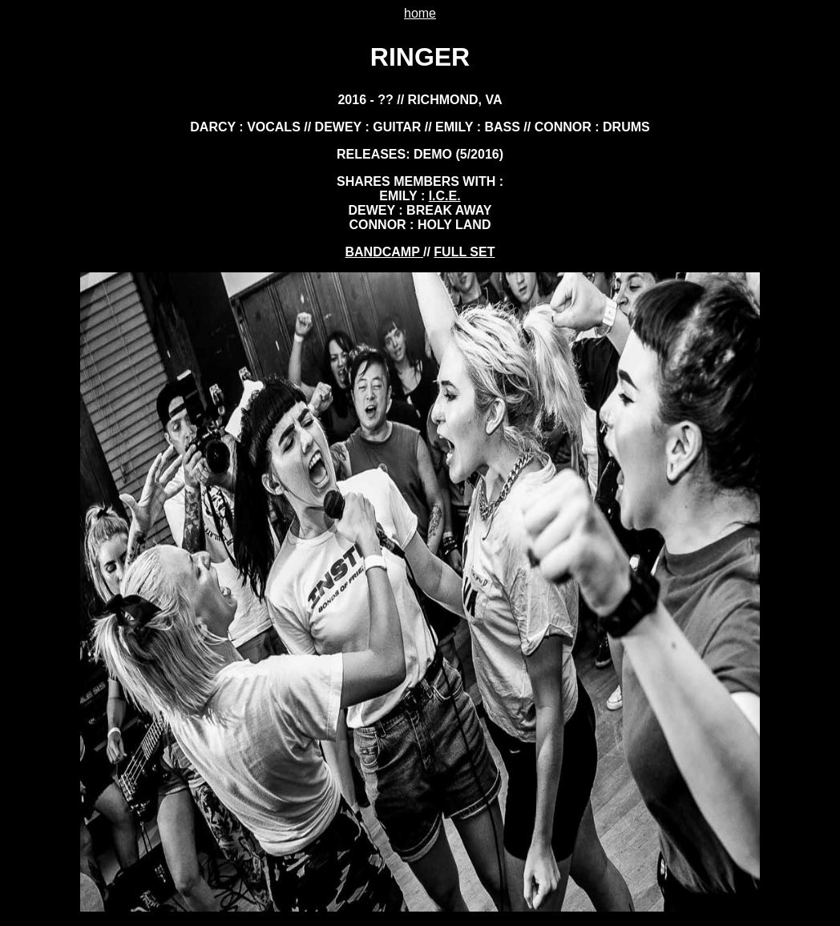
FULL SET (464, 252)
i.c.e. (445, 196)
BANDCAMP (384, 252)
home (420, 13)
